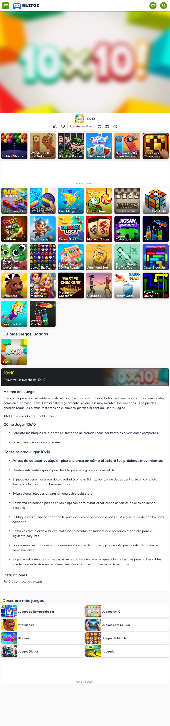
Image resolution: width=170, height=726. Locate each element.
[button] (99, 126)
